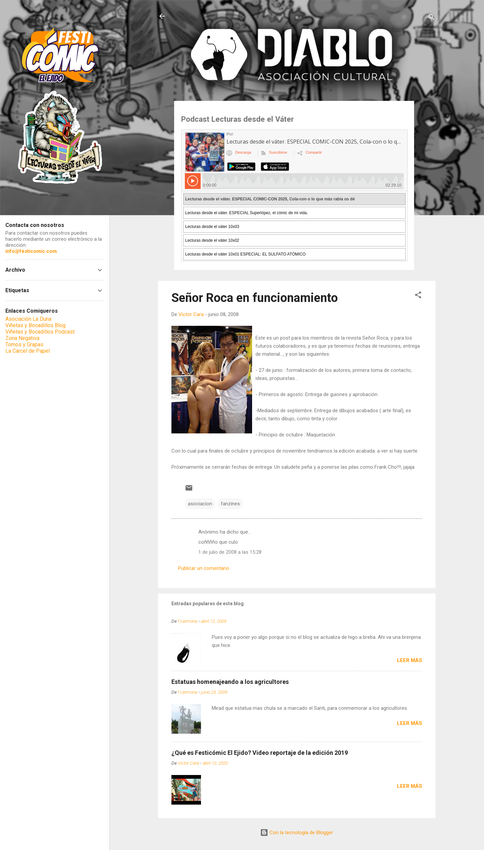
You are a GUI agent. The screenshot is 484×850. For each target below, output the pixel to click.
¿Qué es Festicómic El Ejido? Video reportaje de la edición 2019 (259, 752)
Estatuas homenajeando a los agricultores (230, 681)
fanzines (230, 504)
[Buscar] (432, 18)
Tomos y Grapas (24, 344)
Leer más (409, 660)
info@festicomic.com (31, 251)
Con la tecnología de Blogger (296, 832)
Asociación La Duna (28, 319)
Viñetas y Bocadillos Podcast (40, 332)
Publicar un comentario (203, 568)
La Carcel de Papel (27, 351)
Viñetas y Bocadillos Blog (35, 325)
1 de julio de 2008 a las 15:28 (229, 552)
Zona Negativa (22, 338)
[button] (418, 296)
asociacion (200, 504)
